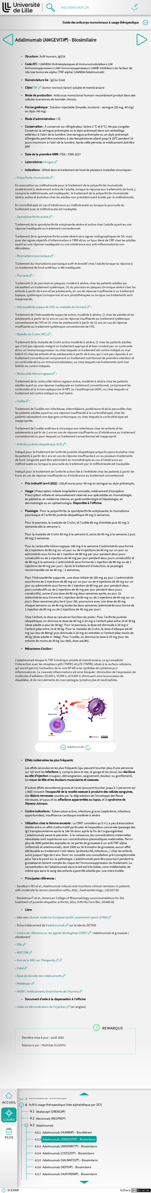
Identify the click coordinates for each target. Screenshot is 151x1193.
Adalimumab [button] (75, 747)
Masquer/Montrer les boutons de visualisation (134, 7)
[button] (36, 87)
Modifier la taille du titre (145, 22)
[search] (76, 7)
